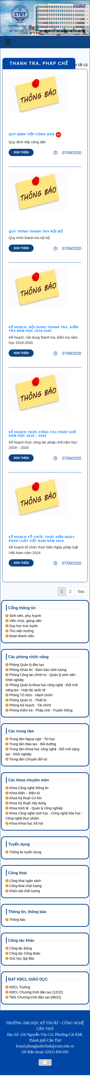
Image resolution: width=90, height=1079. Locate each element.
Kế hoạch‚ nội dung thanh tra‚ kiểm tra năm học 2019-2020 (43, 329)
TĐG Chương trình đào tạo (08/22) (33, 997)
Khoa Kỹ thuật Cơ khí (24, 798)
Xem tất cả (78, 65)
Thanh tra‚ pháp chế (39, 63)
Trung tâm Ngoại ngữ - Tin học (30, 739)
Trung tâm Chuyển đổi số (26, 759)
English (79, 5)
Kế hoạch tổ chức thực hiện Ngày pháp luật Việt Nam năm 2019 (42, 539)
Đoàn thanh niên (20, 636)
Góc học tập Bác (20, 958)
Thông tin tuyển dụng (23, 852)
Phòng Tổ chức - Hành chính (29, 695)
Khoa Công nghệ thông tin (27, 788)
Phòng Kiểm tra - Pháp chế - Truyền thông (39, 710)
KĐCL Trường (18, 987)
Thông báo (15, 920)
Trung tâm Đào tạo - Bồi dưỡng (31, 744)
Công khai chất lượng (24, 886)
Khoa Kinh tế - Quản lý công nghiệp (34, 808)
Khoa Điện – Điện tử (23, 793)
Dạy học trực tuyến (22, 626)
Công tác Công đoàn (23, 953)
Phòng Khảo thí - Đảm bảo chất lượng (36, 670)
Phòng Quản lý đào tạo (25, 665)
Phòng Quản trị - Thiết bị (26, 700)
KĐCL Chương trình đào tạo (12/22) (34, 992)
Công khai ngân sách (23, 881)
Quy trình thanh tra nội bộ (36, 231)
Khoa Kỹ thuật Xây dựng (26, 803)
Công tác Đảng (19, 948)
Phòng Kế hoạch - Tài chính (28, 705)
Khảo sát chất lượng (23, 891)
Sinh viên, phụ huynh (23, 616)
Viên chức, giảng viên (24, 621)
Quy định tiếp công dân (32, 134)
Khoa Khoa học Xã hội (24, 823)
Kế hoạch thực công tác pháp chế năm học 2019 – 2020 (42, 434)
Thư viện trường (20, 631)
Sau (81, 591)
